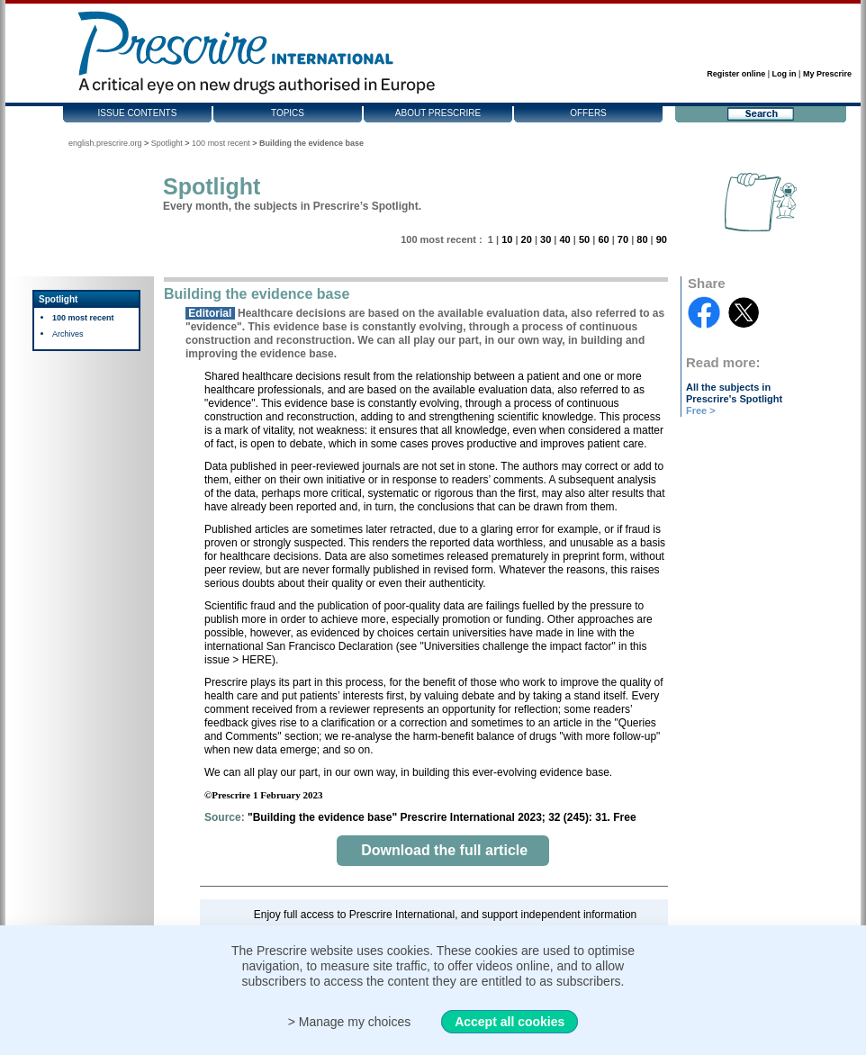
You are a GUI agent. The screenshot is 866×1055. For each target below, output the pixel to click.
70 (623, 239)
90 (661, 239)
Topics (287, 113)
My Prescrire (827, 73)
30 (545, 239)
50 (584, 239)
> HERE (252, 660)
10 (506, 239)
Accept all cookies (509, 1021)
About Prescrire (438, 113)
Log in (784, 73)
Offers (588, 113)
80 (641, 239)
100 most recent (221, 143)
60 (603, 239)
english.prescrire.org (105, 143)
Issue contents (137, 113)
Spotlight (167, 143)
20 (526, 239)
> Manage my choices (349, 1021)
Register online (736, 73)
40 (564, 239)
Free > (701, 410)
